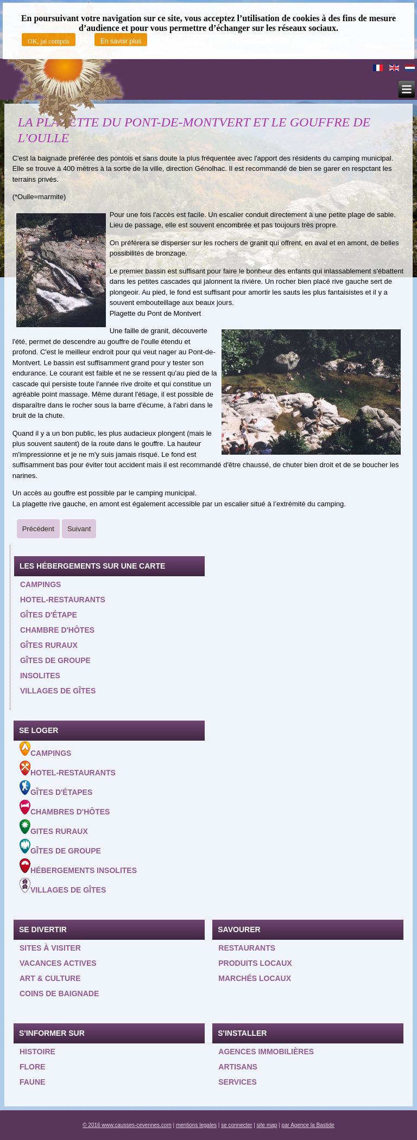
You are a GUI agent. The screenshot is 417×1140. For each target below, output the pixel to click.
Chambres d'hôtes (65, 808)
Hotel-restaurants (62, 599)
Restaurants (246, 948)
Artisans (237, 1066)
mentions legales (196, 1125)
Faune (32, 1082)
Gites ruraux (54, 827)
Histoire (37, 1051)
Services (237, 1082)
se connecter (236, 1125)
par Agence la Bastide (308, 1125)
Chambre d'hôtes (57, 630)
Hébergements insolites (78, 866)
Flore (32, 1066)
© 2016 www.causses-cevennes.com (127, 1125)
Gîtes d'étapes (56, 788)
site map (267, 1125)
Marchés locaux (254, 978)
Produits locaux (255, 963)
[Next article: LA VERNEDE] (79, 528)
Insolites (40, 675)
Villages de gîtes (58, 690)
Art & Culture (50, 978)
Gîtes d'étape (48, 614)
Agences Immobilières (266, 1051)
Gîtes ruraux (49, 645)
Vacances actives (58, 963)
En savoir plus (120, 41)
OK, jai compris (49, 41)
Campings (40, 584)
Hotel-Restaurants (68, 769)
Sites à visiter (50, 948)
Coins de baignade (59, 993)
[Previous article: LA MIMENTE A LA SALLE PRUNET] (38, 528)
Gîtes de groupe (55, 660)
